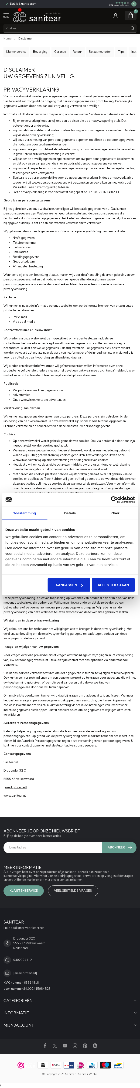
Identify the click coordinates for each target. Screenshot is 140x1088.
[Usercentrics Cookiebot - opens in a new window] (114, 499)
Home (7, 38)
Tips (121, 52)
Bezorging (40, 52)
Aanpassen (69, 585)
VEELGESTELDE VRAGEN (73, 891)
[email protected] (15, 787)
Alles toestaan (113, 585)
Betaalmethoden (100, 52)
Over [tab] (115, 513)
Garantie (60, 52)
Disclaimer (25, 38)
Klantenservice (16, 52)
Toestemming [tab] (24, 513)
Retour (77, 52)
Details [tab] (70, 513)
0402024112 (22, 960)
